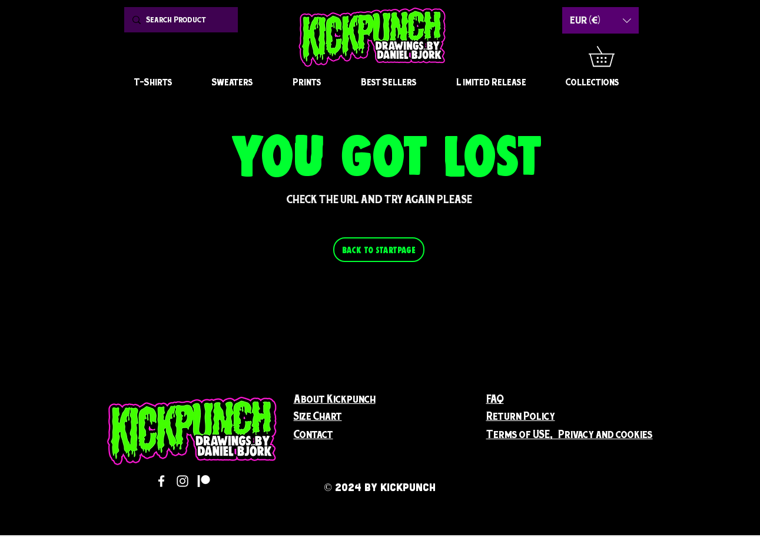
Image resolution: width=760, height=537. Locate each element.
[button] (611, 56)
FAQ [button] (495, 399)
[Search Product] (179, 19)
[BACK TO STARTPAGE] (378, 249)
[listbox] (600, 20)
